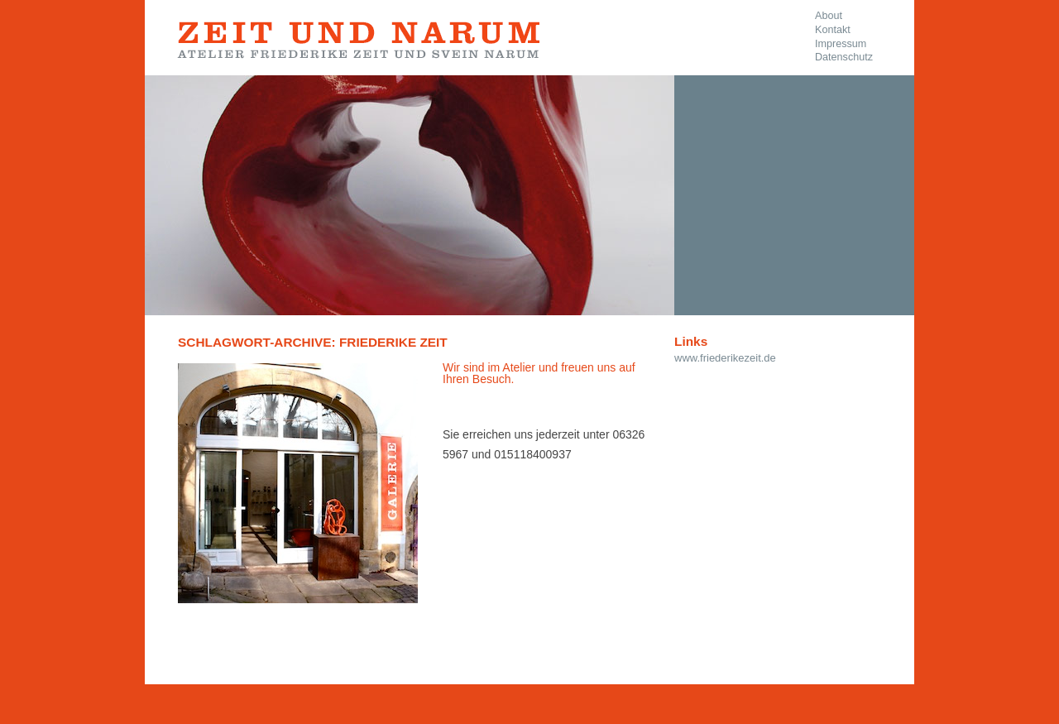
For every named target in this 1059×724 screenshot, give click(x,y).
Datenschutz (844, 57)
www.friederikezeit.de (725, 358)
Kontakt (833, 30)
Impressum (840, 44)
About (828, 16)
